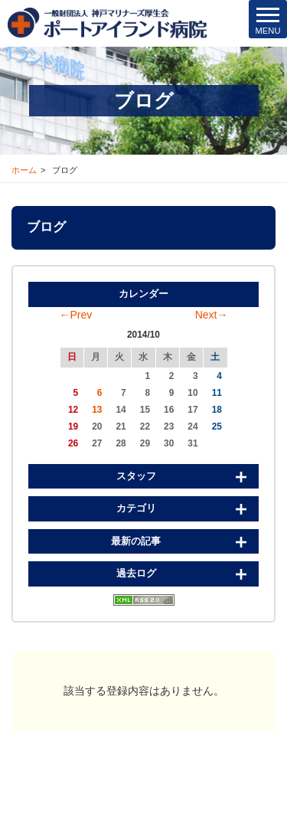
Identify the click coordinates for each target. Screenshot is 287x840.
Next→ (211, 315)
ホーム (24, 170)
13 (97, 409)
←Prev (76, 315)
